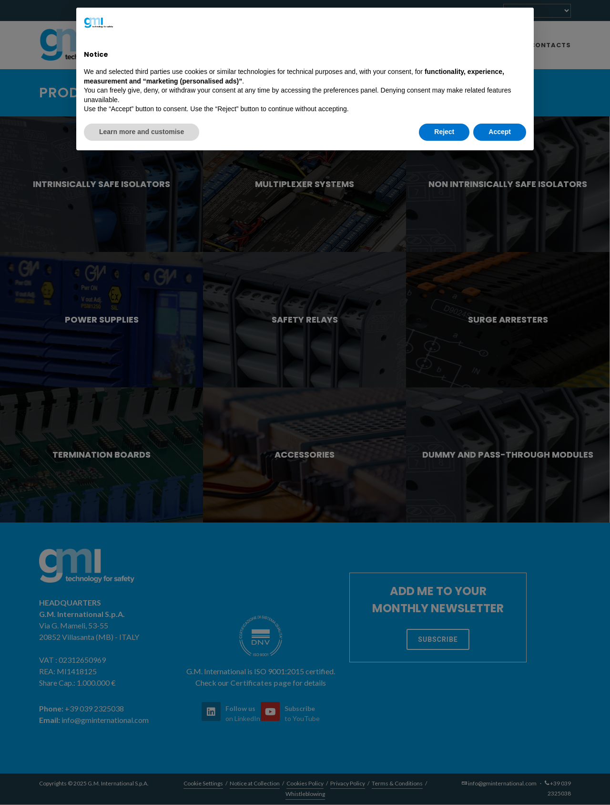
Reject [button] (444, 132)
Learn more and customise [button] (141, 132)
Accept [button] (499, 132)
